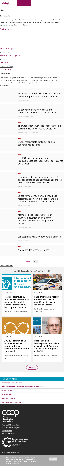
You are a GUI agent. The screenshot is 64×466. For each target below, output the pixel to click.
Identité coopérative (8, 398)
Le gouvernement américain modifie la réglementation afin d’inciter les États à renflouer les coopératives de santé (38, 198)
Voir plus (32, 367)
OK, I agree (53, 459)
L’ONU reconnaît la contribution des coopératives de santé (36, 143)
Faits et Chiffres (6, 390)
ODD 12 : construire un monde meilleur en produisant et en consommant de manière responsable (16, 346)
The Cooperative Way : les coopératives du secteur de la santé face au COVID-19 (39, 127)
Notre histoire (6, 394)
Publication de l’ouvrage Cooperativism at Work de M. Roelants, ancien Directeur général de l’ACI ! (46, 346)
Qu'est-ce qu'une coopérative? (11, 383)
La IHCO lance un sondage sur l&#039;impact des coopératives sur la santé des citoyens (40, 161)
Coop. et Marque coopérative (11, 402)
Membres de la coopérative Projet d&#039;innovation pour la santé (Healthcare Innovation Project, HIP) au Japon (37, 219)
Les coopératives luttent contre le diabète (39, 236)
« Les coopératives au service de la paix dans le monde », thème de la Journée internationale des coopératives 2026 (16, 302)
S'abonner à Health (6, 266)
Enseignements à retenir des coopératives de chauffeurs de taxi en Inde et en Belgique (46, 300)
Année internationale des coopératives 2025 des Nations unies (22, 386)
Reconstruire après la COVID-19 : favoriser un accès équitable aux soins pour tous (39, 95)
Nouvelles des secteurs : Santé (33, 249)
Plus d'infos (16, 463)
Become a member (23, 3)
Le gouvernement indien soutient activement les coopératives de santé (37, 111)
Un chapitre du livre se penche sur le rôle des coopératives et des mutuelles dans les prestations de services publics (40, 180)
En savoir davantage (6, 67)
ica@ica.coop (7, 431)
